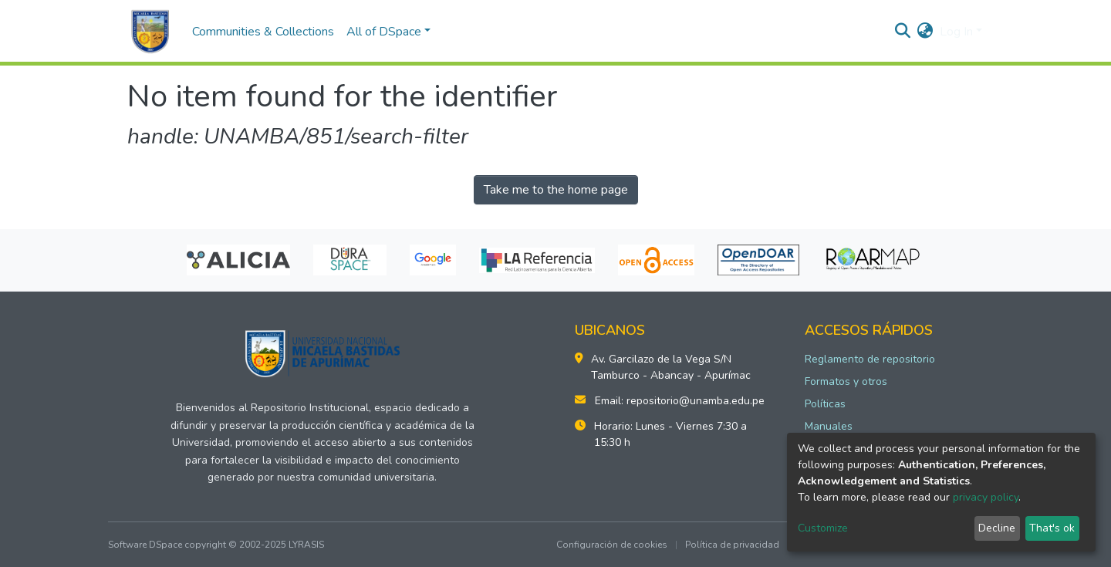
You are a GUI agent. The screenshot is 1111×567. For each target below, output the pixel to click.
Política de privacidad (732, 544)
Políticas (825, 404)
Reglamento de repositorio (870, 359)
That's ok (1052, 528)
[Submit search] (903, 31)
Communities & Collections (263, 31)
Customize (823, 528)
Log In (956, 31)
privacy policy (985, 497)
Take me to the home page (556, 189)
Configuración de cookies (611, 544)
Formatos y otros (846, 381)
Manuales (829, 426)
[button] (925, 31)
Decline (996, 528)
